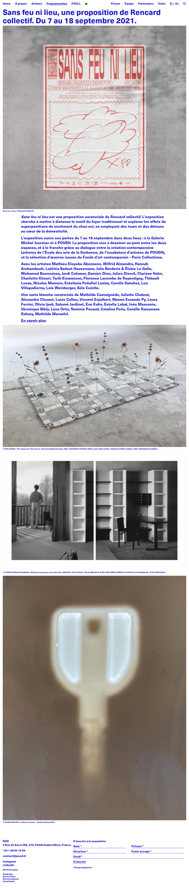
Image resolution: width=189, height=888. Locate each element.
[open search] (184, 3)
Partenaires (146, 3)
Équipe (129, 3)
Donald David (8, 881)
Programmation (57, 3)
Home (7, 3)
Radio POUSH (95, 4)
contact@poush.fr (14, 856)
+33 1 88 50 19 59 (14, 850)
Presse (115, 3)
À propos (21, 3)
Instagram (9, 861)
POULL (76, 3)
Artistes (36, 3)
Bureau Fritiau (9, 876)
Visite (162, 3)
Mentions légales (10, 870)
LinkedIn (8, 865)
